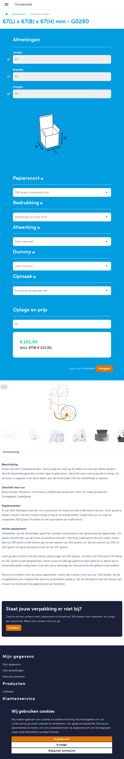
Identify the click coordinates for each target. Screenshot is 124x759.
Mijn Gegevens (12, 664)
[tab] (11, 452)
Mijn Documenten (14, 676)
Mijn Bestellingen (13, 670)
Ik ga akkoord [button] (61, 739)
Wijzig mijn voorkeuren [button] (61, 750)
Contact (13, 627)
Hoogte (18, 86)
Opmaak (24, 277)
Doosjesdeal (23, 4)
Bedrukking (27, 203)
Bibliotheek (19, 14)
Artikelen (8, 691)
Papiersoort (28, 178)
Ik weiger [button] (61, 744)
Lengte (17, 52)
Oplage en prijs (30, 310)
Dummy (24, 252)
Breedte (18, 69)
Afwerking (26, 228)
